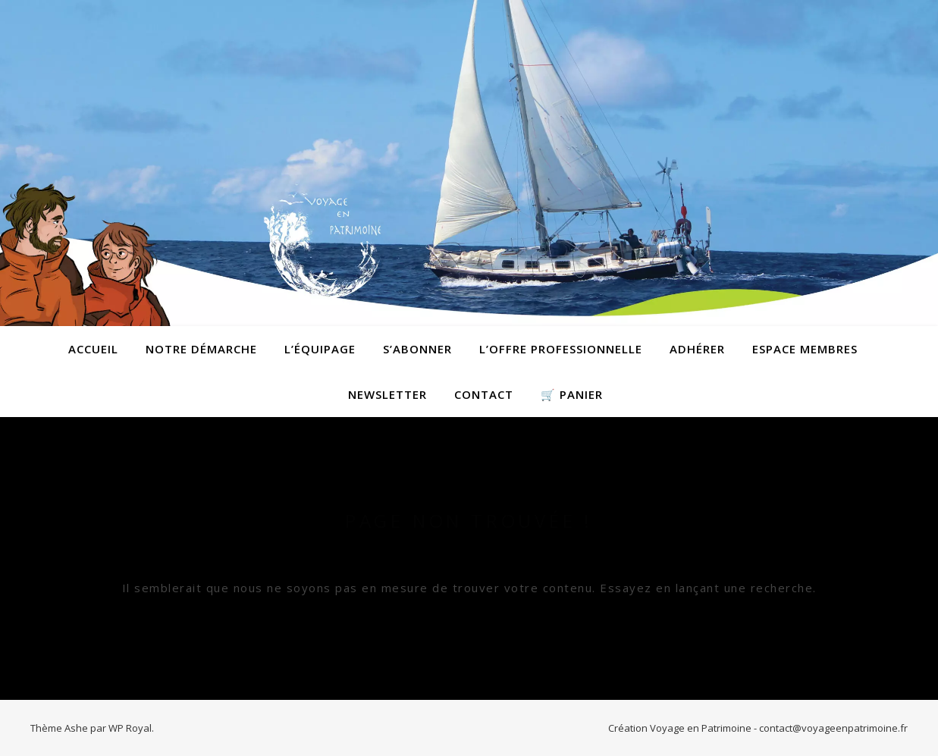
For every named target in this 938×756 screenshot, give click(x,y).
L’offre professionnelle (560, 348)
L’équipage (320, 348)
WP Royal (130, 728)
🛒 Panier (572, 394)
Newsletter (387, 394)
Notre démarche (201, 348)
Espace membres (805, 348)
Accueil (93, 348)
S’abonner (417, 348)
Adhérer (697, 348)
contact (483, 394)
